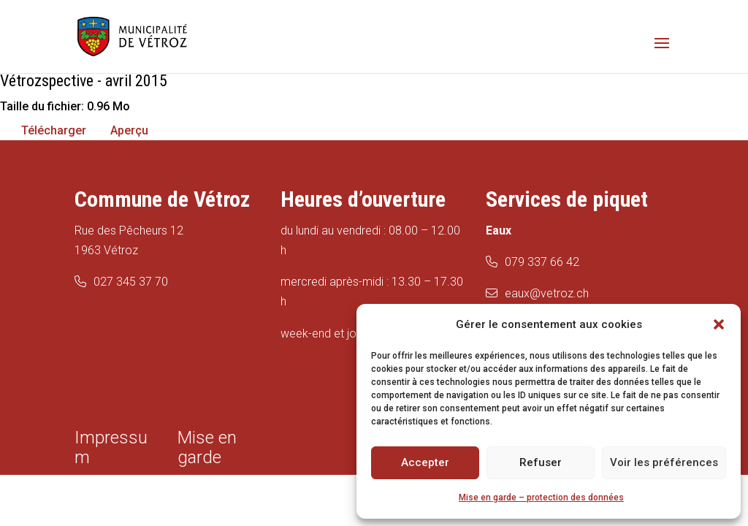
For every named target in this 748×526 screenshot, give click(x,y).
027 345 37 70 (131, 282)
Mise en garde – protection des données (541, 497)
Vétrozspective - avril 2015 (83, 81)
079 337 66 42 (542, 262)
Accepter (425, 462)
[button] (718, 324)
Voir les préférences (664, 462)
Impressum (111, 447)
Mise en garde (207, 447)
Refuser (540, 462)
